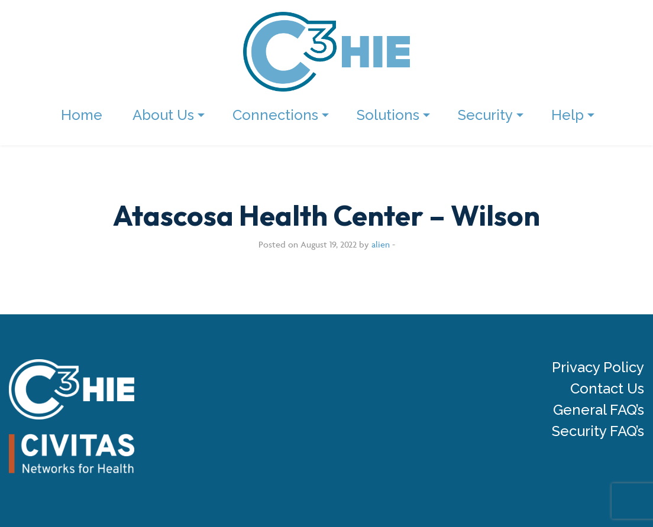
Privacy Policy (598, 367)
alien (380, 244)
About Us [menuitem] (163, 114)
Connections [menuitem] (275, 114)
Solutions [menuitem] (388, 114)
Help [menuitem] (567, 114)
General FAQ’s (598, 410)
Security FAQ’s (598, 431)
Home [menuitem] (81, 114)
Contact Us (607, 388)
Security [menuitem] (485, 114)
